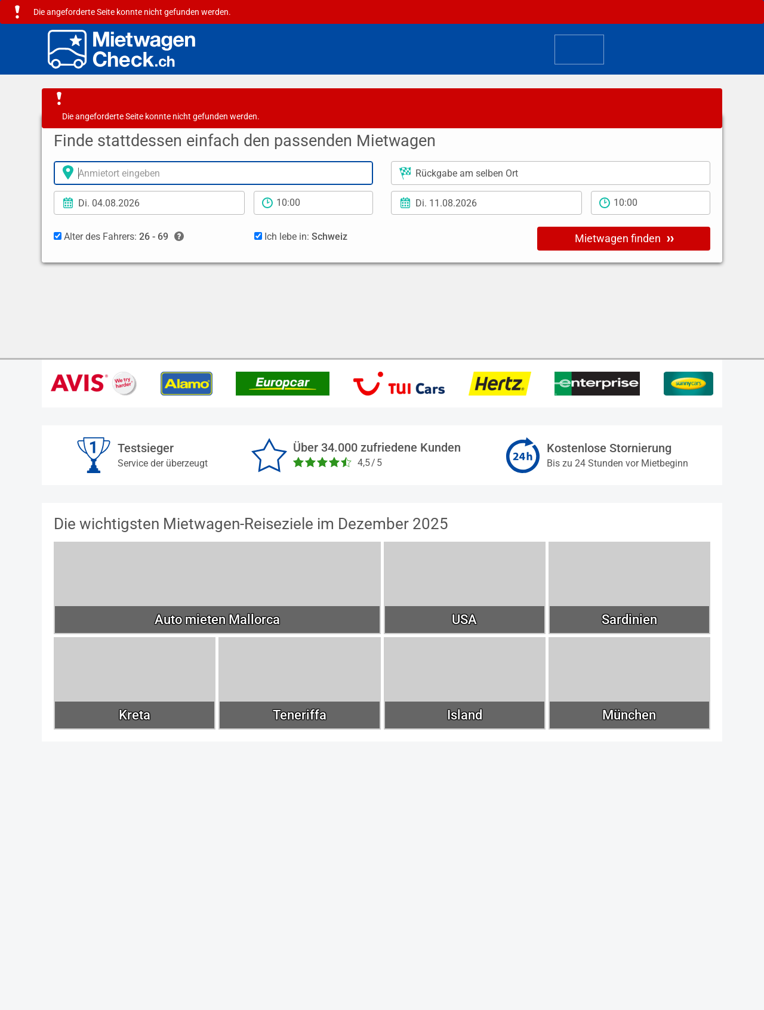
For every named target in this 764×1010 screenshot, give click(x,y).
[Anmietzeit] (313, 203)
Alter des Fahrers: (119, 237)
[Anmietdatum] (149, 203)
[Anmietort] (213, 173)
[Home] (121, 49)
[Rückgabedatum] (486, 203)
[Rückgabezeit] (650, 203)
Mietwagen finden (624, 238)
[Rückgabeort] (550, 173)
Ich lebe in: (300, 236)
